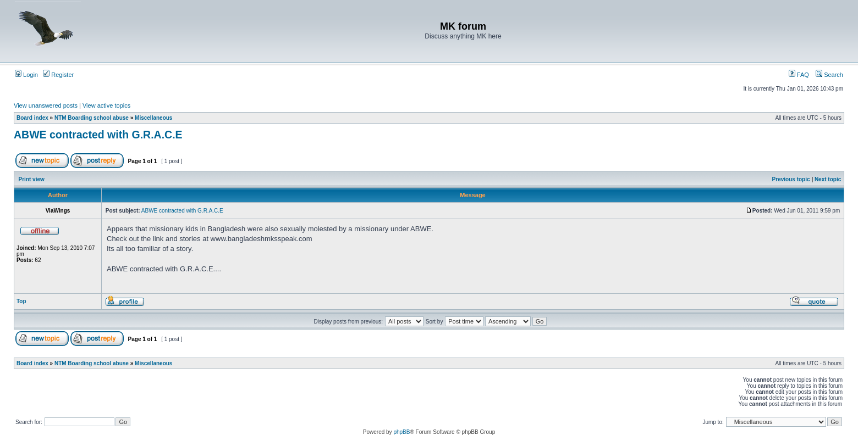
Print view (32, 179)
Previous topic (791, 179)
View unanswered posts (46, 105)
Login (26, 74)
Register (58, 74)
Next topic (828, 179)
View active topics (106, 105)
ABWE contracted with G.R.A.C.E (98, 135)
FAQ (799, 74)
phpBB (401, 432)
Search (829, 74)
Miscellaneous (153, 118)
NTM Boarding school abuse (91, 118)
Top (21, 301)
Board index (32, 118)
